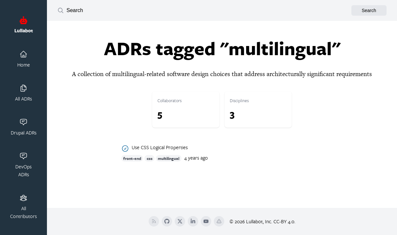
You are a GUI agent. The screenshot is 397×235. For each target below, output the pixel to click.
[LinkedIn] (193, 221)
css (150, 158)
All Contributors (23, 206)
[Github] (167, 221)
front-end (132, 158)
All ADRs (23, 93)
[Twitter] (180, 221)
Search (369, 10)
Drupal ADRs (24, 127)
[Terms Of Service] (219, 221)
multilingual (168, 158)
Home (23, 59)
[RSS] (154, 221)
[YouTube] (206, 221)
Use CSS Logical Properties (160, 147)
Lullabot (23, 25)
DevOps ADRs (23, 165)
